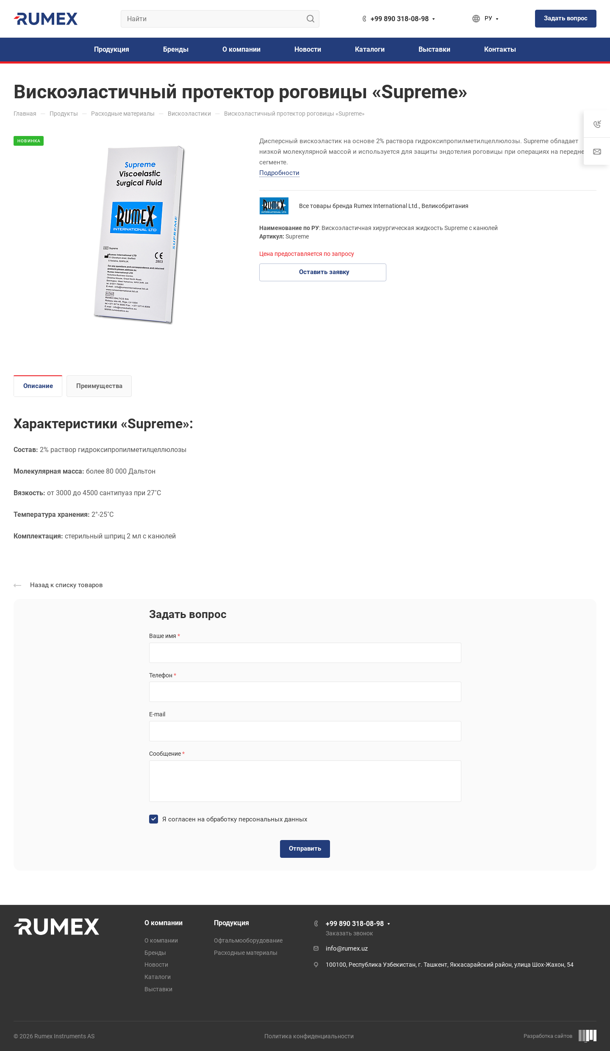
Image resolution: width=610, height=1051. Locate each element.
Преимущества (99, 386)
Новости (156, 964)
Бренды (155, 952)
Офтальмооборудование (248, 940)
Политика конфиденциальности (309, 1036)
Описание (38, 386)
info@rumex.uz (347, 948)
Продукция (231, 923)
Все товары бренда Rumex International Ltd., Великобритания (384, 205)
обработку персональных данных (256, 819)
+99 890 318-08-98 (400, 19)
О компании (163, 923)
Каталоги (157, 976)
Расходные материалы (245, 952)
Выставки (158, 989)
